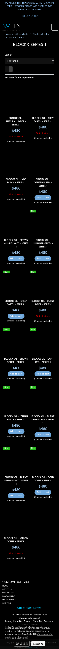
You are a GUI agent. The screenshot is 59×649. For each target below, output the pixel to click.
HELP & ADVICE (9, 599)
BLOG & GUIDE (8, 596)
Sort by (10, 55)
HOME (5, 586)
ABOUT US (6, 589)
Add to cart (43, 197)
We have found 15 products (19, 77)
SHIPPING (6, 603)
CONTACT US (7, 593)
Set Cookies (22, 643)
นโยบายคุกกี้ (22, 637)
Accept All (38, 643)
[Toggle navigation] (54, 27)
